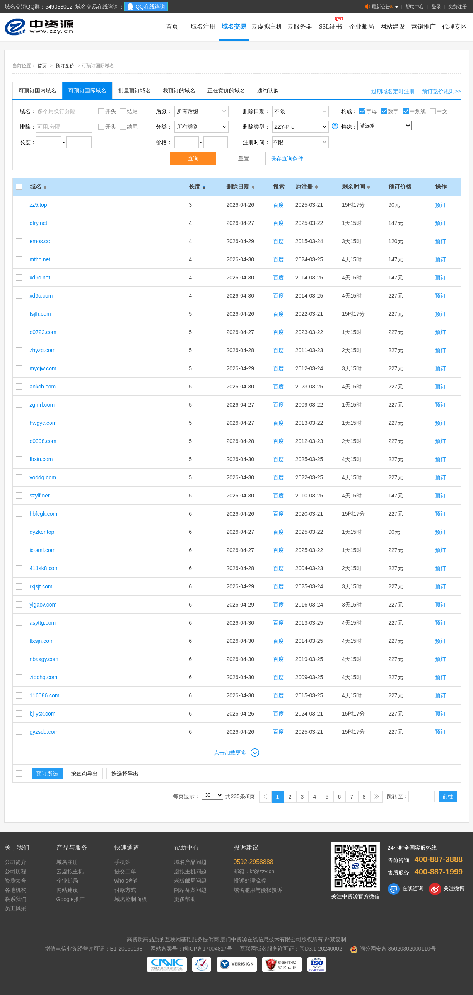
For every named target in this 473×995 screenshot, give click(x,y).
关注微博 (447, 889)
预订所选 (47, 773)
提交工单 (125, 871)
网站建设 (392, 26)
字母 (367, 110)
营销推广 (423, 26)
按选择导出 (124, 773)
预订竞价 (65, 65)
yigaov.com (43, 604)
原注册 (308, 186)
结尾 (128, 110)
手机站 (122, 862)
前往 (447, 796)
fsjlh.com (40, 314)
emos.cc (40, 241)
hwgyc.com (43, 423)
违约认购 (268, 90)
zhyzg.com (43, 350)
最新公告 (382, 6)
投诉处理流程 (250, 880)
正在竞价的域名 (226, 90)
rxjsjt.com (41, 586)
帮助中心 (414, 6)
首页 (172, 26)
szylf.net (40, 495)
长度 (198, 186)
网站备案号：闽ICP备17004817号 (191, 949)
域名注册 (203, 26)
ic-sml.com (43, 550)
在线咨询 (405, 889)
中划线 (413, 110)
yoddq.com (43, 477)
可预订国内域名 (37, 90)
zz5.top (38, 205)
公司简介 (15, 862)
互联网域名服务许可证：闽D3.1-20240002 (291, 949)
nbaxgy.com (44, 659)
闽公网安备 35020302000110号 (393, 949)
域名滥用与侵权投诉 (258, 890)
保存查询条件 (287, 158)
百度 (278, 205)
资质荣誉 (15, 880)
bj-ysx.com (43, 713)
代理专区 (454, 26)
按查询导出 (84, 773)
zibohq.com (44, 677)
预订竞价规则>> (441, 91)
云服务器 (299, 26)
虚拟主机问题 (190, 871)
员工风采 (15, 908)
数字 (389, 110)
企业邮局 (361, 26)
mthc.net (40, 259)
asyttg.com (43, 623)
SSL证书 (330, 26)
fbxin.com (41, 459)
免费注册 (457, 6)
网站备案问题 (190, 890)
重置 (243, 158)
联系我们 (15, 899)
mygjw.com (43, 368)
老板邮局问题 (190, 880)
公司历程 (15, 871)
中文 (437, 110)
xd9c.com (41, 296)
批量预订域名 (134, 90)
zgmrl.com (42, 405)
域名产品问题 (190, 862)
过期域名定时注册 (393, 91)
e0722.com (43, 332)
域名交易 (234, 26)
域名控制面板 (130, 899)
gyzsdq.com (44, 732)
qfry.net (39, 223)
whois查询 (126, 880)
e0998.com (43, 441)
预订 (440, 205)
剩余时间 (357, 186)
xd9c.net (40, 277)
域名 (39, 186)
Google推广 (70, 899)
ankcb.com (43, 386)
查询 (193, 158)
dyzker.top (42, 532)
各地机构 (15, 890)
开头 (106, 110)
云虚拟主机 (266, 26)
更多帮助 (185, 899)
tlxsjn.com (42, 641)
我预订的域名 (179, 90)
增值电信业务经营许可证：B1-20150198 (93, 949)
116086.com (45, 695)
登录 (436, 6)
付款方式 (125, 890)
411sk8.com (44, 568)
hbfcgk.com (44, 514)
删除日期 (241, 186)
